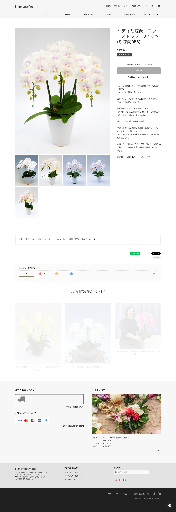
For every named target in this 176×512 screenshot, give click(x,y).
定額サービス (129, 15)
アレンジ (25, 15)
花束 (46, 15)
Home (108, 6)
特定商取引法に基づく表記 (141, 494)
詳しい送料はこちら (76, 407)
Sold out (139, 71)
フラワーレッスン (150, 15)
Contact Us (71, 479)
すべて (26, 274)
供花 (109, 15)
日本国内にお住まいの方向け (139, 77)
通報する (157, 257)
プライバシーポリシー (122, 494)
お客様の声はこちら (139, 6)
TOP (109, 494)
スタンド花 (88, 15)
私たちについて (120, 6)
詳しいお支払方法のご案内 (73, 426)
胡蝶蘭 (67, 15)
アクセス (157, 450)
